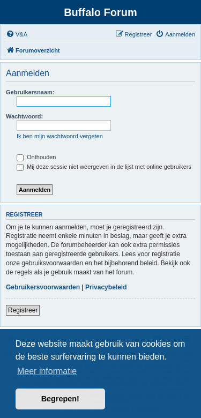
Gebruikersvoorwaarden (43, 287)
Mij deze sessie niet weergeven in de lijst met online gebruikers (104, 166)
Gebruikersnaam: (30, 92)
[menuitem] (16, 34)
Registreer (23, 310)
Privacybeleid (105, 287)
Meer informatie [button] (47, 371)
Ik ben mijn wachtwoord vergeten (60, 136)
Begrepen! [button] (60, 398)
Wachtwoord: (24, 116)
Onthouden (36, 157)
